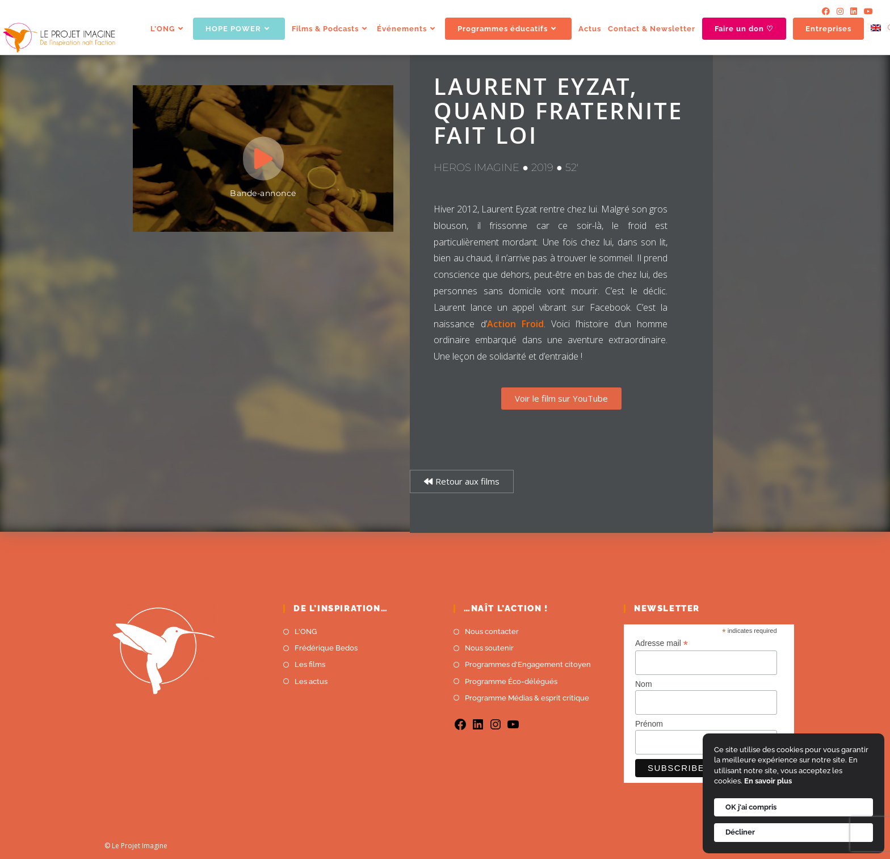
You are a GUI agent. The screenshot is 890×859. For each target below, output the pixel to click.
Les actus (311, 681)
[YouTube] (866, 11)
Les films (310, 664)
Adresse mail (661, 643)
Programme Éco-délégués (511, 681)
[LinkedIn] (853, 11)
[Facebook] (825, 11)
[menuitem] (875, 29)
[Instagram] (840, 11)
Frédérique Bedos (326, 648)
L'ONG (306, 631)
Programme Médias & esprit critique (527, 698)
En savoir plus (768, 781)
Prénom (649, 723)
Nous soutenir (489, 648)
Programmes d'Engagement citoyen (528, 664)
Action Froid (515, 324)
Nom (643, 684)
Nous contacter (492, 631)
